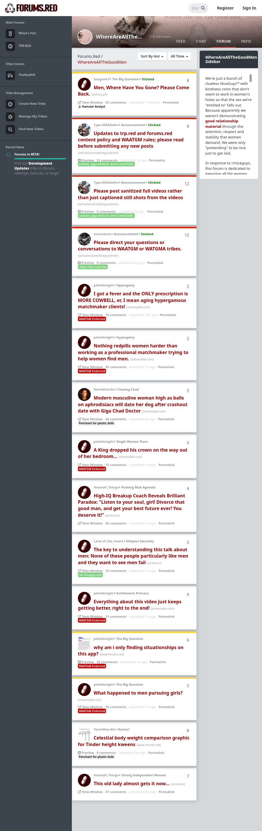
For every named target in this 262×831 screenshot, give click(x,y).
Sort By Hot (152, 56)
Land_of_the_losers (108, 541)
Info (246, 41)
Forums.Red (89, 56)
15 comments (115, 465)
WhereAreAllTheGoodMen (119, 36)
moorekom (102, 234)
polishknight (103, 285)
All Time (179, 56)
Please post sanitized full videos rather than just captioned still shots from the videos (130, 194)
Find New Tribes (25, 129)
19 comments (115, 570)
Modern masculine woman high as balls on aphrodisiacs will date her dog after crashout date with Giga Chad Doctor (132, 404)
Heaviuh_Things (106, 487)
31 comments (115, 616)
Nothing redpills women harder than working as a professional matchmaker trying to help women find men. (133, 352)
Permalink (171, 102)
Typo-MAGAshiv (106, 125)
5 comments (106, 211)
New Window (90, 102)
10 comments (115, 315)
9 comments (106, 262)
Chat (201, 41)
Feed (181, 41)
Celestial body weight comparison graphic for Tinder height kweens (134, 741)
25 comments (115, 367)
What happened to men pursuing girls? (138, 693)
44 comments (115, 419)
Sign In (249, 8)
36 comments (107, 662)
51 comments (107, 160)
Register (225, 8)
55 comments (115, 102)
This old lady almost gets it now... (131, 783)
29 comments (115, 707)
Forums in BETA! (26, 154)
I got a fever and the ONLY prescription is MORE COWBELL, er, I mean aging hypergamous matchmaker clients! (133, 300)
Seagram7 (101, 79)
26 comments (115, 523)
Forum (224, 41)
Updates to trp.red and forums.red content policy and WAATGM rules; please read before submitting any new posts (131, 139)
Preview (86, 160)
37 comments (115, 792)
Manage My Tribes (26, 116)
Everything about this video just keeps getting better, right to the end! (129, 604)
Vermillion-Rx (104, 389)
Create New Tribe (26, 104)
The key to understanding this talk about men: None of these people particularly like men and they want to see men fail (133, 556)
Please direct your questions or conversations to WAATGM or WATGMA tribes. (130, 245)
